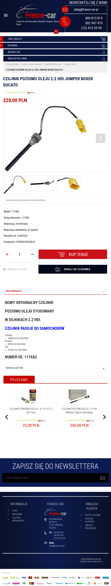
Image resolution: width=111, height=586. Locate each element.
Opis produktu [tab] (14, 290)
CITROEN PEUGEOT (25, 241)
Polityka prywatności (18, 518)
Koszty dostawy (93, 514)
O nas (14, 509)
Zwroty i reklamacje (90, 525)
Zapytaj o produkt (15, 268)
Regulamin (17, 513)
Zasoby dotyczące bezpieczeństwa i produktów (25, 200)
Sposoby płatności (89, 519)
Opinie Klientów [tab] (14, 366)
